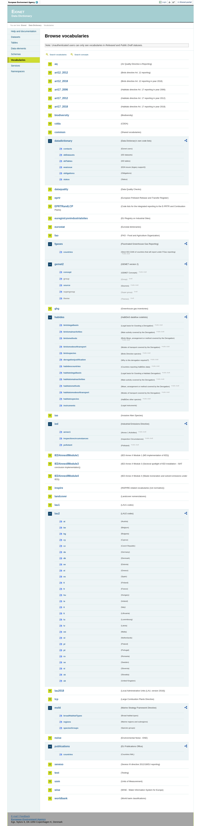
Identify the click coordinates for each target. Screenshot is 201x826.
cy (64, 540)
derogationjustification (74, 359)
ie (64, 601)
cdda (58, 123)
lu (64, 619)
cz (64, 546)
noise (58, 738)
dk (64, 558)
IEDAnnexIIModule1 (67, 455)
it (64, 607)
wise (57, 790)
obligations (68, 173)
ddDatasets (69, 155)
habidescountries (72, 366)
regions (67, 722)
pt (64, 650)
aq (56, 64)
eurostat (60, 227)
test (57, 772)
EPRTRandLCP (64, 206)
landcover (61, 496)
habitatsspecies (71, 399)
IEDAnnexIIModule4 (67, 476)
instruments (69, 405)
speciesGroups (70, 728)
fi (64, 583)
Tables (14, 42)
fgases (59, 244)
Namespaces (18, 71)
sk (64, 674)
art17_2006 (61, 89)
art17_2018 (61, 106)
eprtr (57, 197)
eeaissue (67, 167)
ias (56, 415)
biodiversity (62, 115)
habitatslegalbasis (72, 373)
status (66, 179)
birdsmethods (70, 338)
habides (59, 317)
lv (64, 625)
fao (56, 235)
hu (64, 595)
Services (15, 65)
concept (67, 272)
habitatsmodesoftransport (76, 392)
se (64, 662)
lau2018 (59, 690)
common (60, 132)
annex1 (67, 432)
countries (68, 252)
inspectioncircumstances (75, 438)
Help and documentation (23, 31)
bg (64, 534)
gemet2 (59, 264)
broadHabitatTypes (72, 715)
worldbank (61, 798)
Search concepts (81, 55)
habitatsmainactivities (74, 379)
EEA (24, 2)
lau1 (57, 505)
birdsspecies (69, 353)
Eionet (23, 25)
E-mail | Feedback (20, 816)
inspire (59, 488)
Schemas (16, 54)
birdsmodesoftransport (74, 346)
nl (64, 638)
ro (64, 656)
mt (64, 632)
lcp (56, 699)
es (64, 576)
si (64, 668)
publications (62, 746)
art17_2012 (61, 98)
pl (64, 644)
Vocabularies (18, 60)
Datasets (15, 37)
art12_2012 (61, 72)
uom (57, 781)
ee (64, 564)
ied (56, 423)
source (66, 285)
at (64, 521)
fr (64, 589)
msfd (58, 707)
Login (164, 2)
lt (64, 613)
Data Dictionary (35, 25)
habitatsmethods (71, 386)
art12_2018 (61, 81)
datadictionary (63, 140)
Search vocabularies (58, 55)
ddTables (67, 161)
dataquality (61, 189)
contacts (67, 149)
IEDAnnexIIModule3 (67, 463)
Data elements (18, 48)
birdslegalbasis (70, 325)
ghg (57, 308)
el (64, 570)
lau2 (57, 513)
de (64, 552)
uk (64, 681)
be (64, 527)
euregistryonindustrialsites (71, 218)
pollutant (67, 445)
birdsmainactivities (72, 332)
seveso (59, 764)
